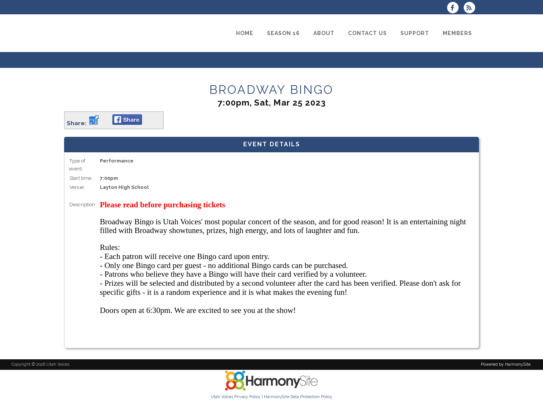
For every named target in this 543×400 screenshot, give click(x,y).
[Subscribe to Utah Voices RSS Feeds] (471, 8)
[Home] (244, 33)
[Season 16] (283, 33)
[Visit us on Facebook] (455, 8)
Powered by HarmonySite (506, 364)
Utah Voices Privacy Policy (236, 396)
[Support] (415, 33)
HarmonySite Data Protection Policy (298, 396)
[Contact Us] (367, 33)
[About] (324, 33)
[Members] (457, 33)
